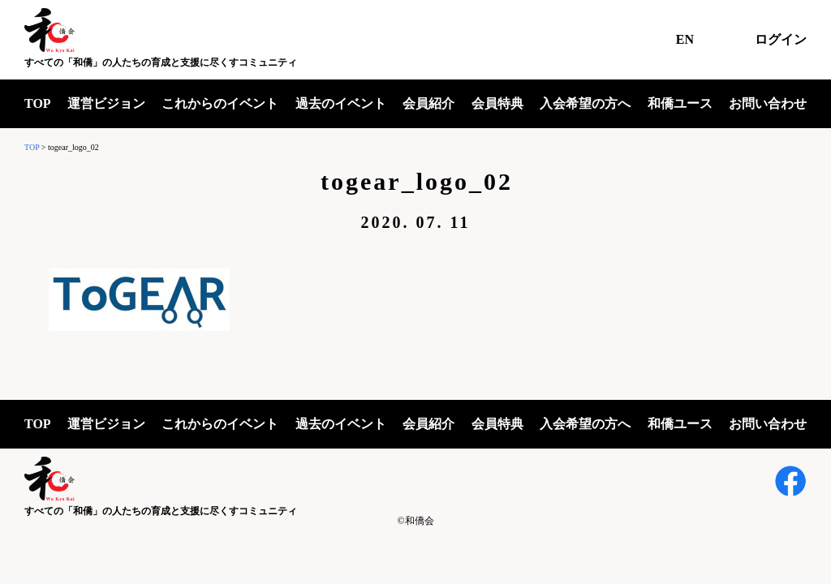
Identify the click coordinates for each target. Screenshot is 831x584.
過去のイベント (340, 103)
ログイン (781, 39)
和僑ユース (680, 103)
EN (685, 39)
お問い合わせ (768, 103)
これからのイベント (219, 103)
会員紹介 (428, 103)
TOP (37, 103)
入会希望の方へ (585, 103)
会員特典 (497, 103)
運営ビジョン (106, 103)
